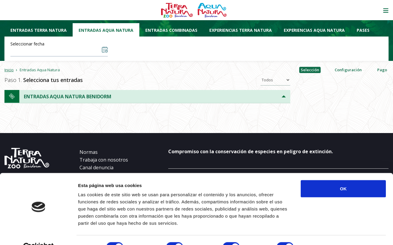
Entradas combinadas (171, 30)
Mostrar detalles (322, 233)
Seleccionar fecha (27, 44)
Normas (88, 152)
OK (343, 174)
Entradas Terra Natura (38, 30)
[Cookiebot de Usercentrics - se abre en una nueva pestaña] (39, 233)
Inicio (9, 69)
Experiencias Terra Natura (240, 30)
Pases (363, 30)
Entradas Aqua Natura (106, 30)
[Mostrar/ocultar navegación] (386, 11)
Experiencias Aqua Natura (314, 30)
